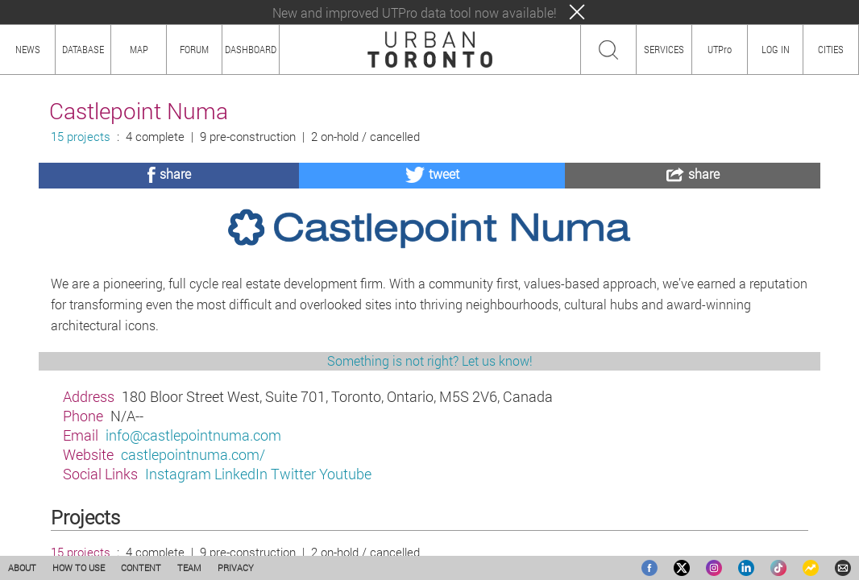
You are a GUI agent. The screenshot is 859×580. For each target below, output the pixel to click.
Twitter (293, 473)
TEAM (189, 567)
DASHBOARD (250, 49)
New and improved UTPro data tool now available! (414, 12)
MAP (139, 49)
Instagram (178, 473)
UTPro (720, 49)
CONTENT (141, 567)
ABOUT (22, 567)
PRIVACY (236, 567)
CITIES (831, 49)
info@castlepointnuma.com (193, 435)
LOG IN (775, 49)
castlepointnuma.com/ (193, 454)
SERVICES (664, 49)
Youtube (345, 473)
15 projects (80, 136)
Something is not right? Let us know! (430, 360)
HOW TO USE (78, 567)
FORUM (194, 49)
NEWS (27, 49)
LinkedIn (241, 473)
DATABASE (83, 49)
